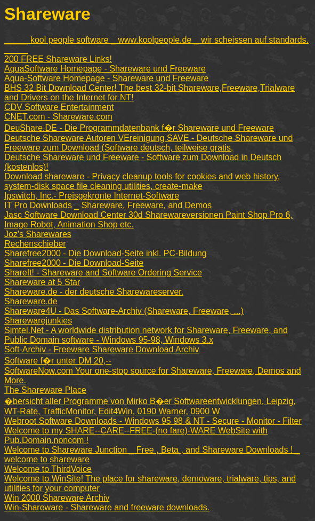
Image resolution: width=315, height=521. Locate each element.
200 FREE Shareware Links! (58, 59)
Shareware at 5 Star (42, 282)
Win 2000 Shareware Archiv (56, 497)
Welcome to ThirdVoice (48, 468)
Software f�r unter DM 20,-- (57, 360)
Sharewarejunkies (38, 320)
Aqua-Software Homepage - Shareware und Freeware (106, 78)
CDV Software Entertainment (59, 107)
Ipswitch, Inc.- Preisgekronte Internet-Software (91, 195)
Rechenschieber (35, 243)
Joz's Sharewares (37, 234)
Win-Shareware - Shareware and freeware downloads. (106, 507)
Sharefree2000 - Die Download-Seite (73, 262)
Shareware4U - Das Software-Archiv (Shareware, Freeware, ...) (124, 310)
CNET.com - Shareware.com (58, 116)
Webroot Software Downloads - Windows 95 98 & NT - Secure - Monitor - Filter (153, 420)
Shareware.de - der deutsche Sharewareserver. (93, 291)
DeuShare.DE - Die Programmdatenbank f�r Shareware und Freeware (139, 127)
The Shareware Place (45, 389)
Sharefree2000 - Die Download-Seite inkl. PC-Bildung (105, 253)
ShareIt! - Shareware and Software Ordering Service (103, 272)
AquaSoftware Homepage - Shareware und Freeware (105, 68)
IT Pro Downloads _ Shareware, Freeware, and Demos (108, 205)
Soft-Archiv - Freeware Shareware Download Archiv (101, 349)
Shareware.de (31, 301)
